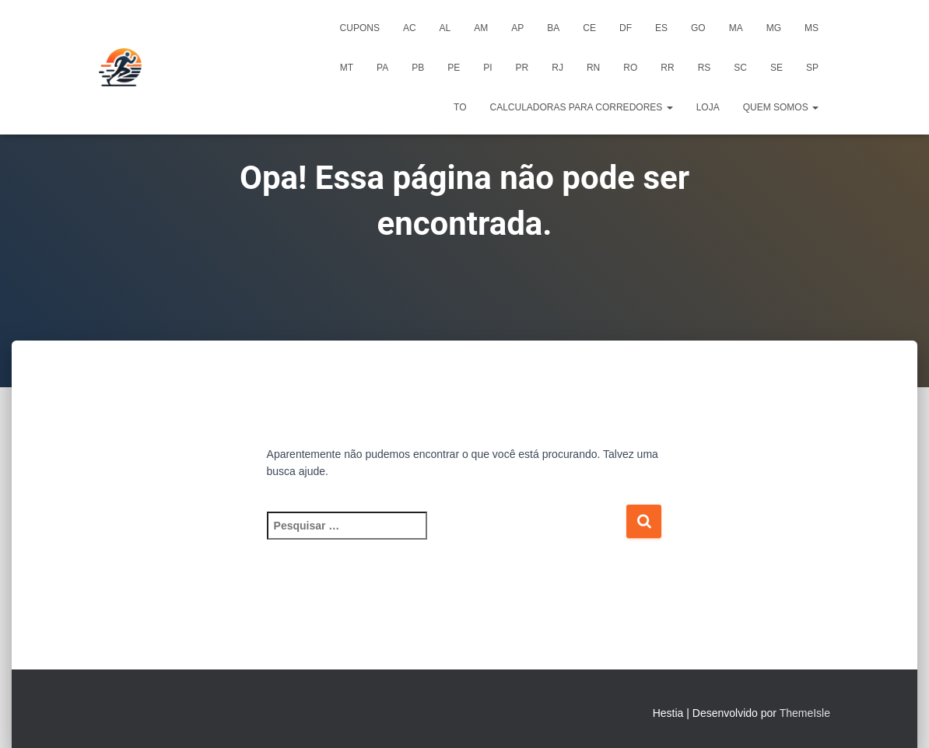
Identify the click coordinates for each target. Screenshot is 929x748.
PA (382, 67)
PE (453, 67)
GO (698, 28)
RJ (557, 67)
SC (740, 67)
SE (776, 67)
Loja (708, 107)
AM (481, 28)
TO (460, 107)
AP (517, 28)
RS (704, 67)
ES (661, 28)
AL (445, 28)
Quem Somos (781, 107)
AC (409, 28)
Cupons (360, 28)
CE (589, 28)
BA (553, 28)
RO (630, 67)
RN (593, 67)
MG (773, 28)
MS (812, 28)
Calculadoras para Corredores (580, 107)
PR (522, 67)
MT (346, 67)
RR (667, 67)
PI (487, 67)
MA (736, 28)
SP (812, 67)
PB (418, 67)
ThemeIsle (805, 713)
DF (625, 28)
